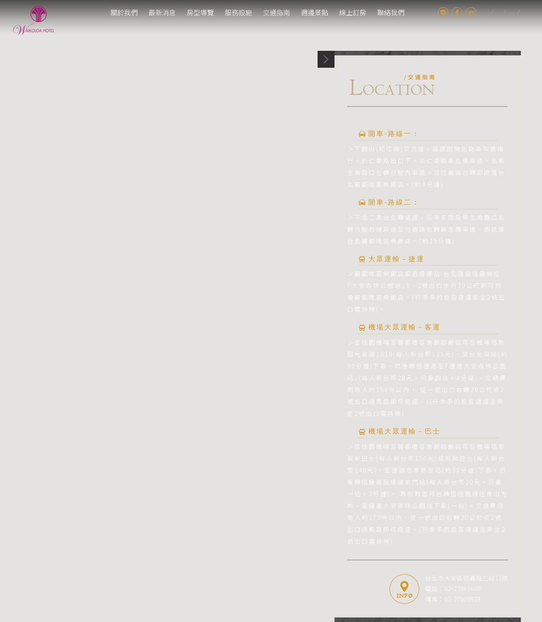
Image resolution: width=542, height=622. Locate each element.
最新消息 (162, 12)
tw (485, 12)
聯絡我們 (390, 12)
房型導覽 (200, 12)
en (512, 12)
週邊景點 (314, 12)
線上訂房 (352, 12)
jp (498, 12)
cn (524, 12)
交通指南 (276, 12)
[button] (271, 297)
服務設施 (238, 12)
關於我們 (124, 12)
